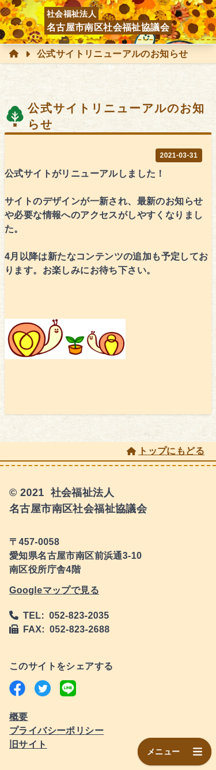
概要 (18, 717)
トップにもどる (165, 451)
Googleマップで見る (54, 590)
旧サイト (28, 744)
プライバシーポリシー (56, 730)
